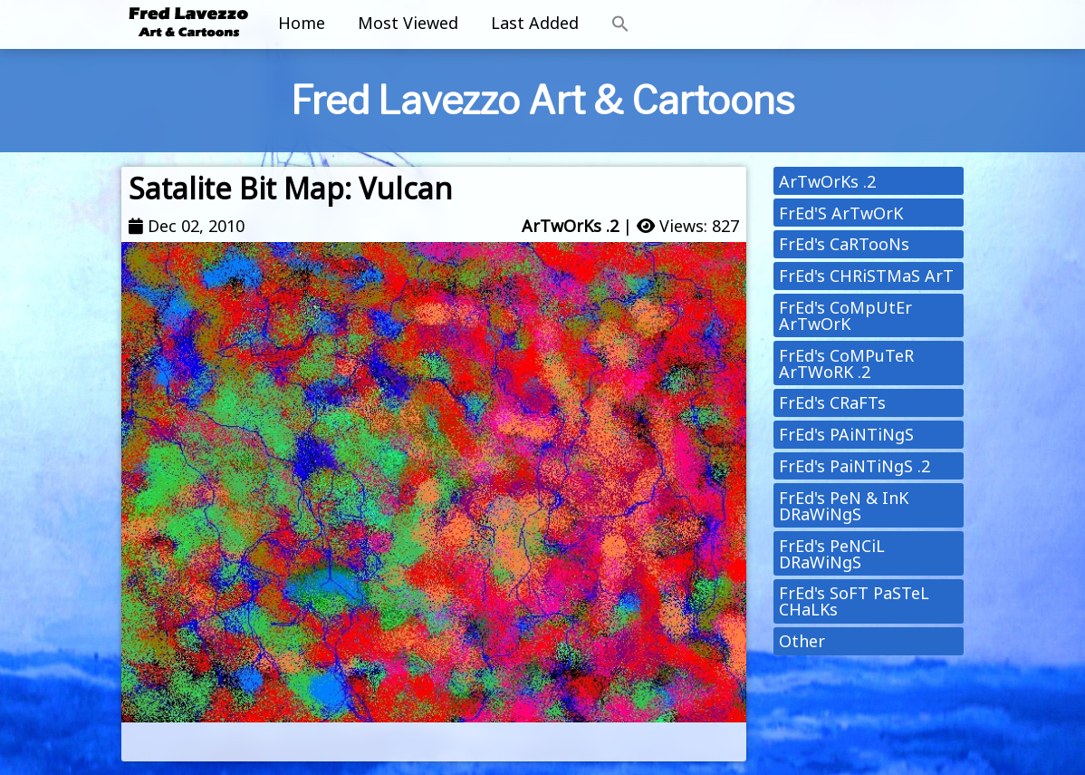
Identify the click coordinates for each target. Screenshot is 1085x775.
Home (301, 23)
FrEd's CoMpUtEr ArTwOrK (845, 315)
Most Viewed (408, 23)
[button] (620, 24)
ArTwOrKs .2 (570, 226)
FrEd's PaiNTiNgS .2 (854, 466)
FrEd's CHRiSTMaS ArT (866, 275)
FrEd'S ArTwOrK (841, 213)
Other (802, 641)
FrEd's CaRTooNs (844, 244)
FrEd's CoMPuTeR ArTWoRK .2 (846, 363)
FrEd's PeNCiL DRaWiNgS (832, 554)
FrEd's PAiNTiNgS (846, 434)
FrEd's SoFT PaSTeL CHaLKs (854, 601)
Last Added (535, 23)
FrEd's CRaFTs (832, 402)
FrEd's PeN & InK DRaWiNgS (843, 506)
